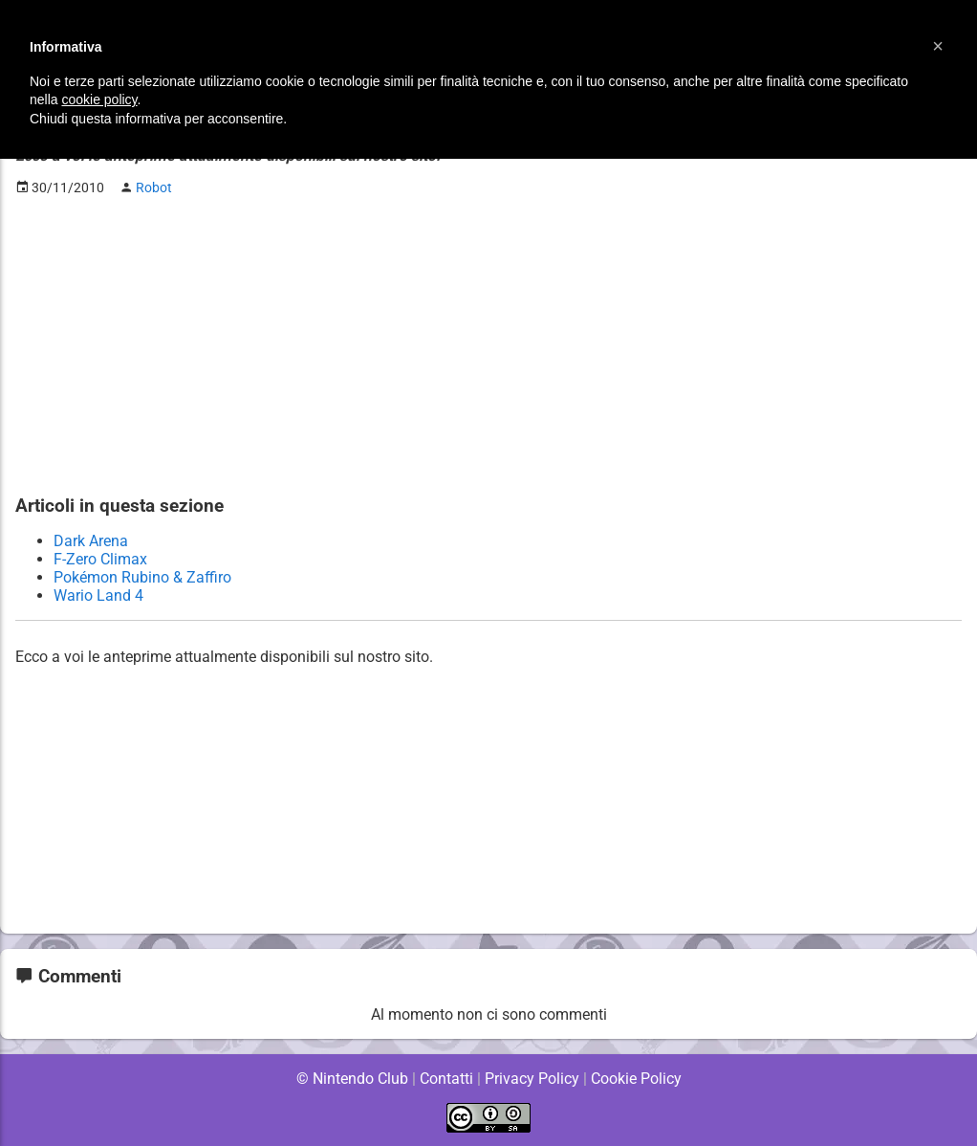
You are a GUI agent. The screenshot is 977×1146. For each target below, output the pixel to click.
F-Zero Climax (100, 559)
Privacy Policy (532, 1078)
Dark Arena (91, 541)
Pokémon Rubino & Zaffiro (142, 577)
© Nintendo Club (351, 1078)
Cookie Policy (636, 1078)
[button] (938, 46)
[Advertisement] (488, 345)
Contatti (446, 1078)
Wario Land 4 (98, 595)
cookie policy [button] (99, 99)
